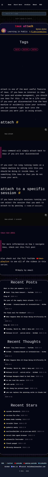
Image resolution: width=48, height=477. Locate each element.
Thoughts (32, 342)
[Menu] (2, 5)
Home (9, 5)
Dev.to (15, 466)
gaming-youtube (31, 463)
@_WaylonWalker (39, 32)
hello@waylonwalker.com (36, 466)
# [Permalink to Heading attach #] (17, 122)
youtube (19, 463)
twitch (23, 466)
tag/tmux (34, 49)
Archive (27, 5)
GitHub (7, 466)
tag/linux (25, 49)
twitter (10, 463)
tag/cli (17, 49)
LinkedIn (43, 463)
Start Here (18, 5)
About (35, 5)
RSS (40, 5)
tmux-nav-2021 (8, 233)
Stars (31, 405)
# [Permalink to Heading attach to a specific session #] (19, 193)
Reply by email (24, 270)
